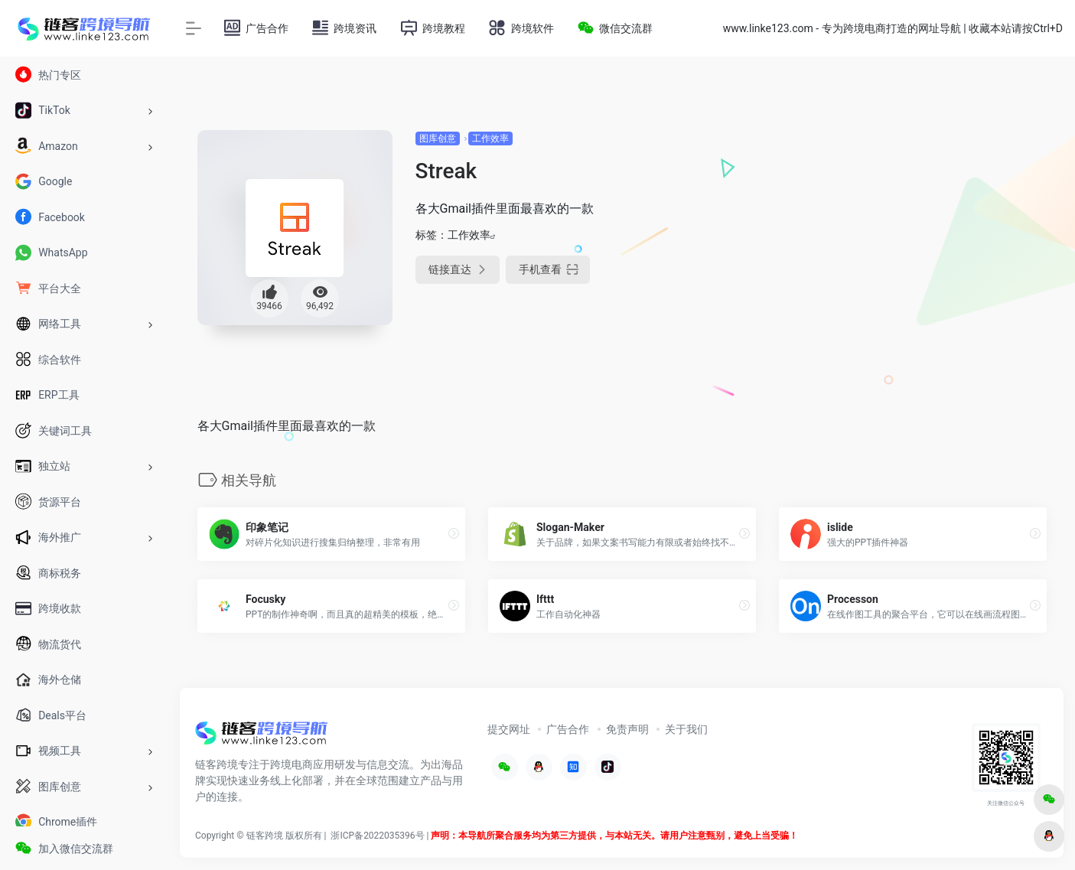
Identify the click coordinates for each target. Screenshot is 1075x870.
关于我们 (686, 729)
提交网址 (508, 729)
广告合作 (567, 729)
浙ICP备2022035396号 (377, 835)
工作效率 (490, 138)
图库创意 (437, 138)
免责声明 (627, 729)
